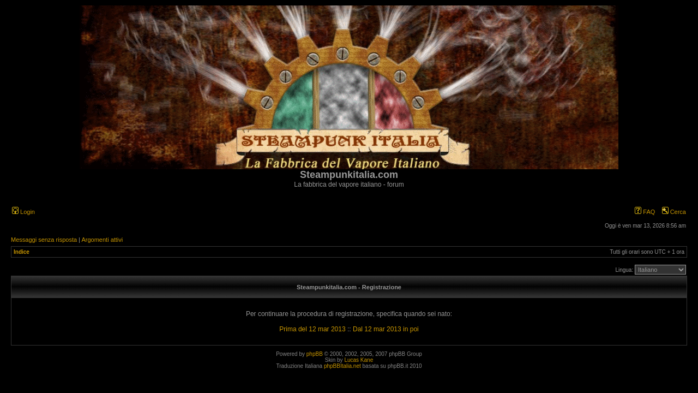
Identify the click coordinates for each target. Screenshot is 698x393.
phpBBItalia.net (342, 366)
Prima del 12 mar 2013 (312, 329)
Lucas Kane (358, 360)
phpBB (314, 354)
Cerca (674, 212)
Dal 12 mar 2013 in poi (386, 329)
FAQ (645, 212)
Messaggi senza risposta (44, 239)
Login (23, 212)
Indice (21, 252)
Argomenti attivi (102, 239)
